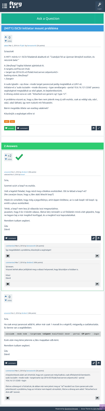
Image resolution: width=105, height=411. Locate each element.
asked (6, 45)
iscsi (12, 121)
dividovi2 (25, 172)
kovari (23, 174)
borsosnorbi (31, 45)
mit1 (6, 121)
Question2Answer (71, 409)
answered (7, 172)
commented (10, 246)
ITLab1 (22, 45)
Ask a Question (48, 18)
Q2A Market (97, 409)
